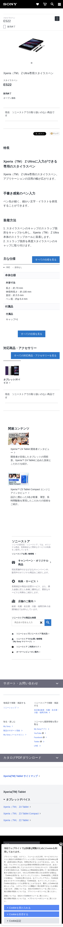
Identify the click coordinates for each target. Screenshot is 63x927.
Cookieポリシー (30, 896)
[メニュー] (59, 4)
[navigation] (57, 18)
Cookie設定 (15, 920)
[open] (52, 4)
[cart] (45, 4)
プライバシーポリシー (37, 898)
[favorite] (37, 4)
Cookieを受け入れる (20, 907)
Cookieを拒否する (18, 914)
